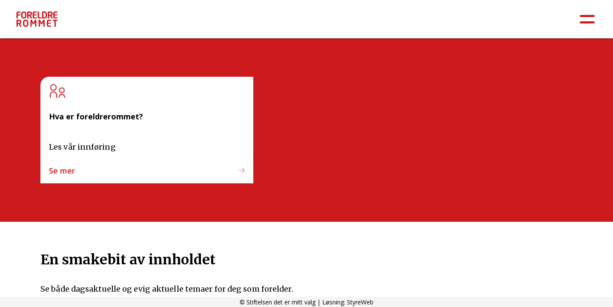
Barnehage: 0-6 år (318, 22)
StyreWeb (360, 302)
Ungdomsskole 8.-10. (527, 22)
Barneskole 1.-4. (387, 22)
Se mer (62, 170)
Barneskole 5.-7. (453, 22)
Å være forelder (95, 22)
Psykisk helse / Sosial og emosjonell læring (205, 22)
